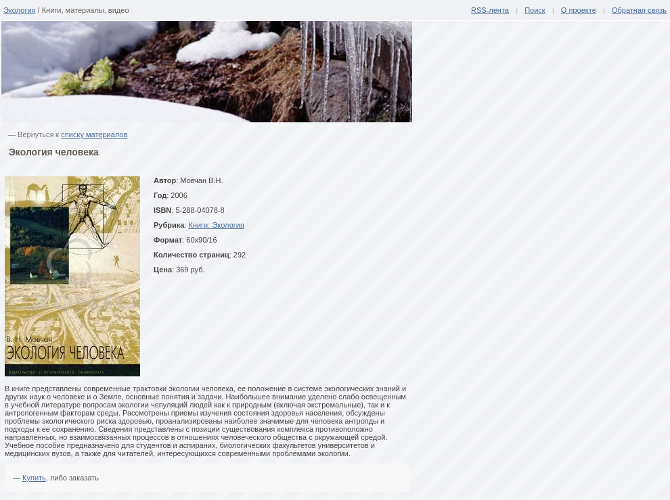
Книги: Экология (216, 225)
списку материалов (94, 134)
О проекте (578, 10)
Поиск (534, 10)
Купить (34, 478)
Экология (19, 10)
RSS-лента (490, 10)
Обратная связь (639, 10)
